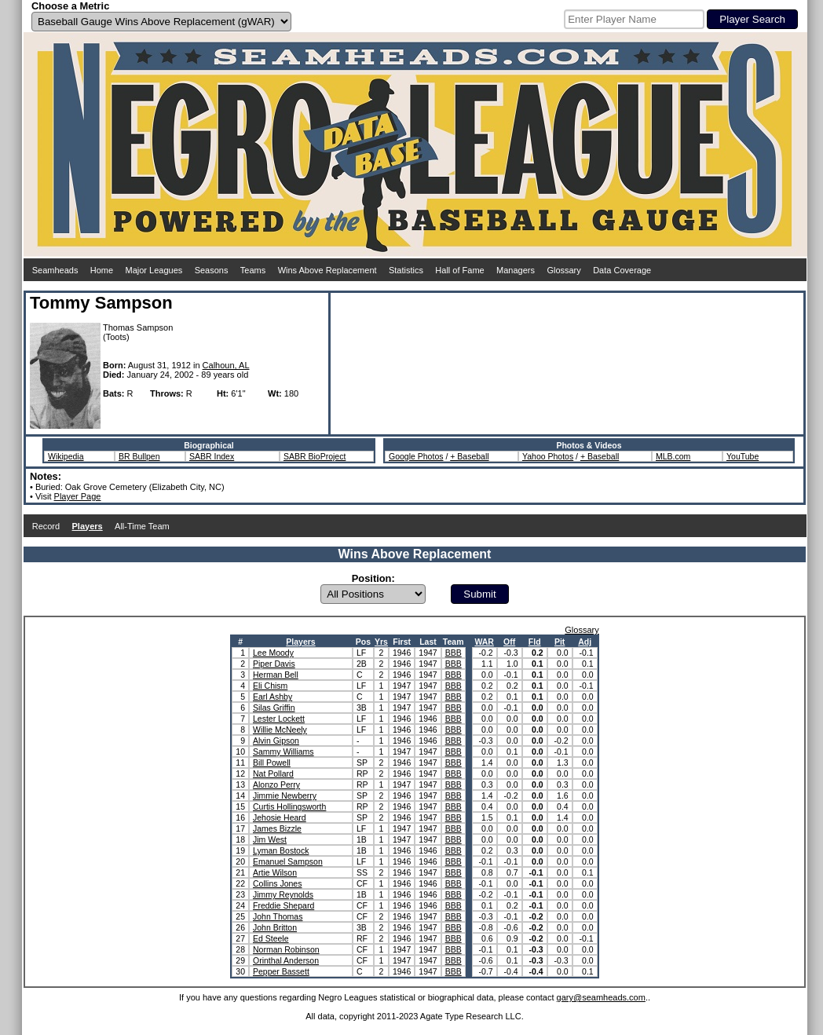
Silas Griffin (274, 707)
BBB (453, 652)
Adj (584, 641)
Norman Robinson (286, 949)
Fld (535, 641)
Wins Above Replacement (327, 270)
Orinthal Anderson (286, 960)
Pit (559, 641)
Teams (252, 270)
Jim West (270, 839)
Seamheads (55, 270)
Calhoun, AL (226, 365)
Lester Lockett (279, 718)
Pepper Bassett (281, 971)
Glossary (563, 270)
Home (101, 270)
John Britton (275, 927)
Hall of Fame (459, 270)
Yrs (381, 641)
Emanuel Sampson (288, 861)
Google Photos (416, 456)
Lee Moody (273, 652)
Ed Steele (271, 938)
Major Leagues (154, 270)
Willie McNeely (280, 729)
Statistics (406, 270)
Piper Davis (274, 663)
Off (509, 641)
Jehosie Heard (279, 817)
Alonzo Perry (276, 784)
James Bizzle (277, 828)
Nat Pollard (273, 773)
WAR (484, 641)
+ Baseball (469, 456)
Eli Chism (270, 685)
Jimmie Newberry (284, 795)
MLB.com (673, 456)
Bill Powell (272, 762)
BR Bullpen (139, 456)
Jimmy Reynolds (283, 894)
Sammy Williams (283, 751)
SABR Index (211, 456)
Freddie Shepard (283, 905)
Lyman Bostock (281, 850)
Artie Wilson (275, 872)
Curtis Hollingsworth (289, 806)
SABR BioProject (314, 456)
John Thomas (277, 916)
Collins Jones (277, 883)
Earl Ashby (272, 696)
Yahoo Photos (547, 456)
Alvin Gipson (276, 740)
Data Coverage (622, 270)
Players (300, 641)
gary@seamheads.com (601, 997)
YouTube (742, 456)
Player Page (77, 496)
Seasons (212, 270)
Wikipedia (66, 456)
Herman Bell (275, 674)
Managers (515, 270)
